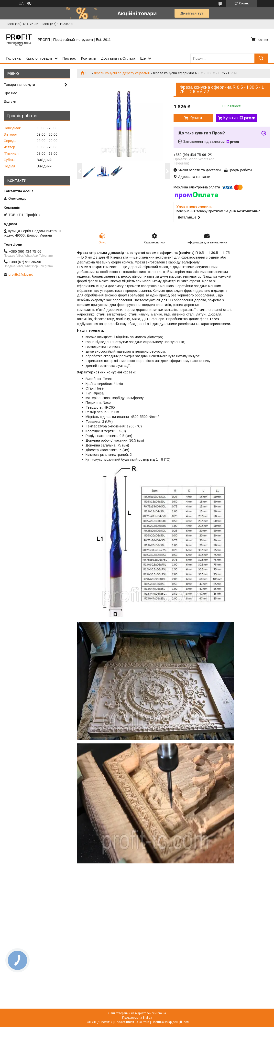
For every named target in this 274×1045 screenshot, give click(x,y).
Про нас (69, 58)
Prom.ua (160, 1013)
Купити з (239, 118)
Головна (13, 58)
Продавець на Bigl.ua (137, 1017)
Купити (195, 118)
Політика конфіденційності (170, 1022)
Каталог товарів (38, 58)
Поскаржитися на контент (131, 1022)
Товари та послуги (19, 84)
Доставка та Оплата (118, 58)
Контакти (88, 58)
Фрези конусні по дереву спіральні (122, 73)
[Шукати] (261, 58)
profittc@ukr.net (21, 274)
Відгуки (10, 101)
